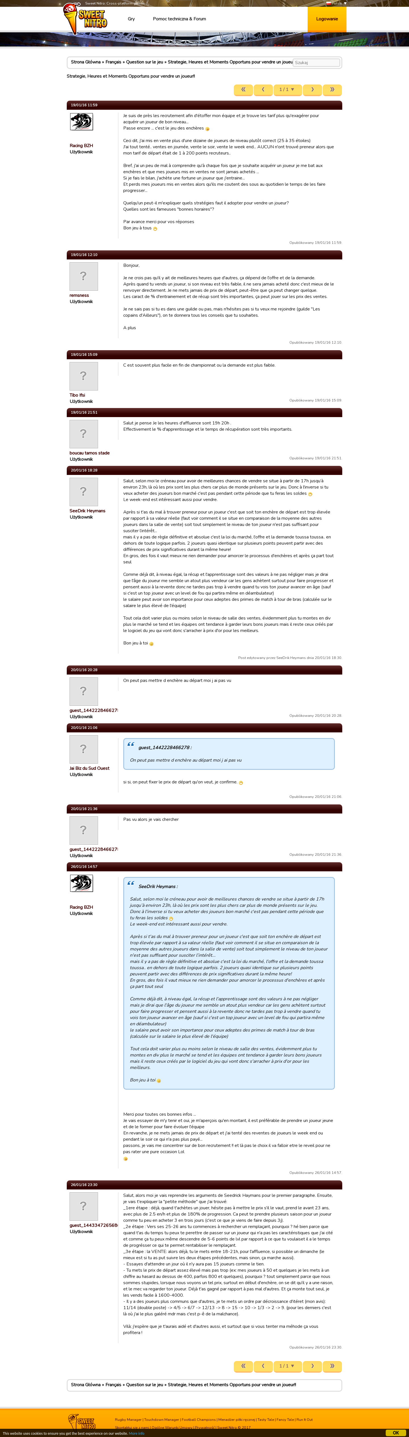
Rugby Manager (128, 1419)
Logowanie (327, 19)
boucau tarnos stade (90, 453)
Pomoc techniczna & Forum (179, 19)
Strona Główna (86, 62)
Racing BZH (81, 146)
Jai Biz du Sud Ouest (89, 768)
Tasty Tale (266, 1419)
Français (113, 62)
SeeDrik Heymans (87, 511)
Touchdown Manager (161, 1419)
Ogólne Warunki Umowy (172, 1427)
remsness (79, 295)
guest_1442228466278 (95, 710)
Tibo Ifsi (77, 395)
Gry (131, 19)
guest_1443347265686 (95, 1225)
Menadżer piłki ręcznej (236, 1419)
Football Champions (199, 1419)
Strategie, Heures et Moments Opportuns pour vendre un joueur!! (232, 62)
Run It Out (305, 1419)
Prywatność (205, 1427)
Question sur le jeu (144, 62)
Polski (334, 3)
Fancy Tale (285, 1419)
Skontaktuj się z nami (132, 1427)
